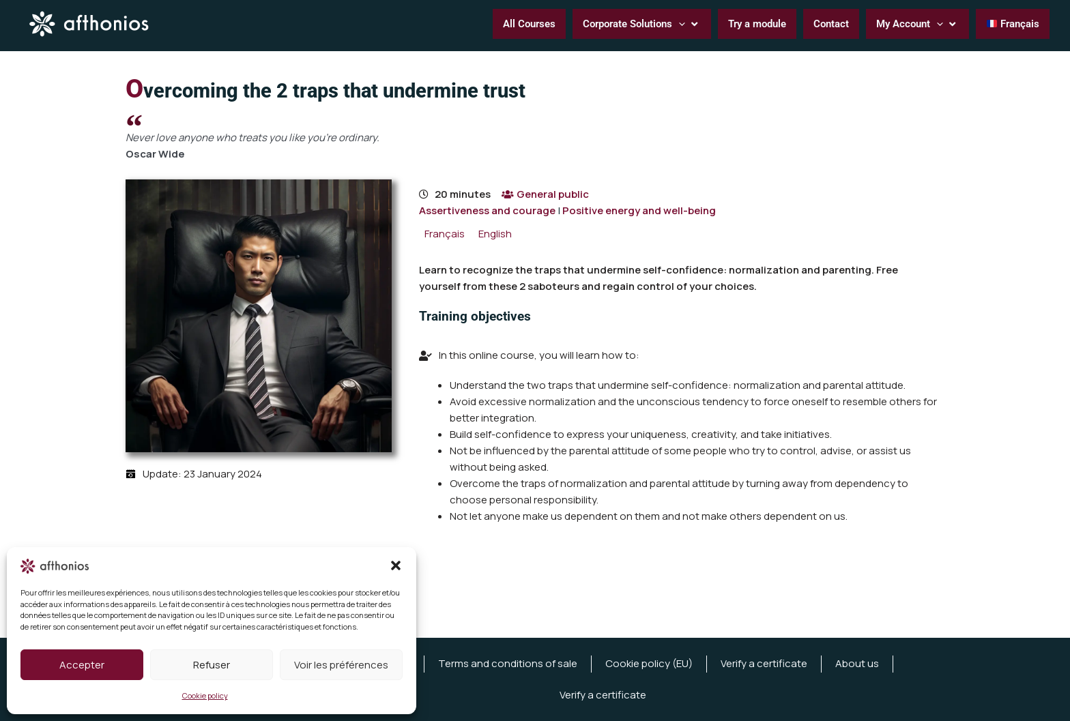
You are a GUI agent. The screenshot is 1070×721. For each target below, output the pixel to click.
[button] (396, 565)
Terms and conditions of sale (507, 663)
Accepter (81, 665)
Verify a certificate (764, 663)
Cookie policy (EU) (649, 663)
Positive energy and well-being (639, 210)
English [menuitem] (495, 233)
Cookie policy (205, 695)
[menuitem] (445, 233)
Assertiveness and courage (487, 210)
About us (857, 663)
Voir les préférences (341, 665)
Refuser (211, 665)
